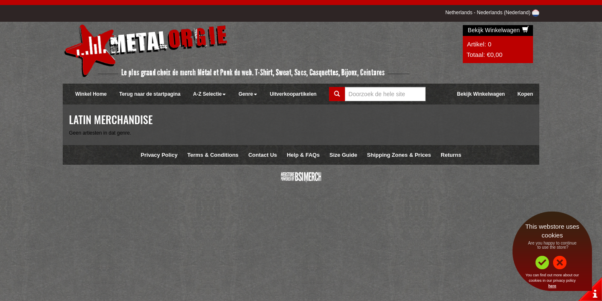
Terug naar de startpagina (149, 94)
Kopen (525, 94)
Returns (451, 155)
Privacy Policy (159, 155)
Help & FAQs (303, 155)
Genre (247, 94)
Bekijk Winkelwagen (498, 30)
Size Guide (343, 155)
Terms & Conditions (213, 155)
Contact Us (262, 155)
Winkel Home (91, 94)
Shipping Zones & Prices (399, 155)
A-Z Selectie (209, 94)
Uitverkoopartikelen (293, 94)
